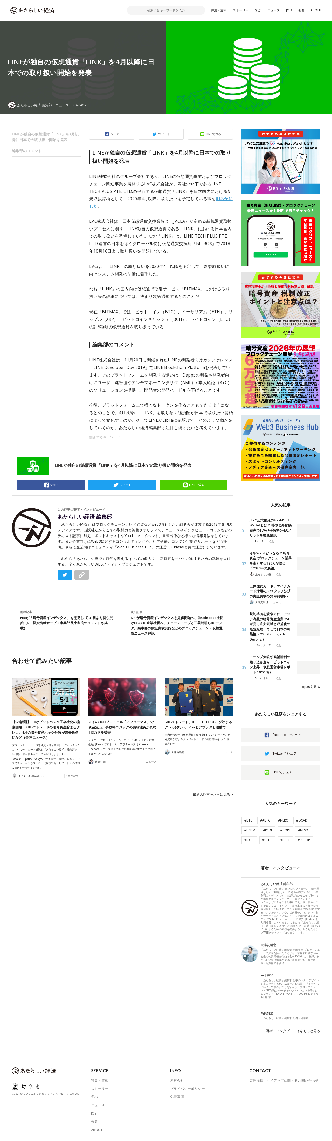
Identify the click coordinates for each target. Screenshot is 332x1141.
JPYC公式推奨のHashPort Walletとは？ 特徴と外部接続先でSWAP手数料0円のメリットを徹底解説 (271, 528)
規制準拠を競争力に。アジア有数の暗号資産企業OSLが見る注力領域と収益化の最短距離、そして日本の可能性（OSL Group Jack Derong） (270, 626)
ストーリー (240, 10)
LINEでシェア (283, 772)
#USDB (267, 840)
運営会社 (177, 1080)
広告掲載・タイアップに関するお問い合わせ (284, 1080)
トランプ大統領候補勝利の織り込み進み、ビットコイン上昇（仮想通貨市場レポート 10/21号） (270, 664)
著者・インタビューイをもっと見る (293, 1030)
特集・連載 (219, 10)
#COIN (285, 830)
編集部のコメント (27, 150)
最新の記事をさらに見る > (213, 794)
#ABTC (265, 820)
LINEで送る (213, 134)
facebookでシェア (287, 734)
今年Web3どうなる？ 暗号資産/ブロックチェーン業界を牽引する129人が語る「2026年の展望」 (271, 561)
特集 (271, 541)
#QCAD (301, 820)
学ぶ (258, 10)
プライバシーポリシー (187, 1088)
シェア (114, 134)
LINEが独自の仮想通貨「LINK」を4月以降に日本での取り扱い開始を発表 (45, 136)
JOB (289, 10)
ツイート (164, 134)
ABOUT (316, 10)
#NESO (303, 830)
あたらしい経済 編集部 (85, 516)
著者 (301, 10)
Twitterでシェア (285, 753)
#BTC (248, 820)
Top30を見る (310, 686)
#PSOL (268, 830)
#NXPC (249, 840)
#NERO (283, 820)
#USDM (249, 830)
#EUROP (304, 840)
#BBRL (285, 840)
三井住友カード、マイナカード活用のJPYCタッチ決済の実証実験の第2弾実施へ (270, 591)
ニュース (273, 10)
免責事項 (177, 1096)
